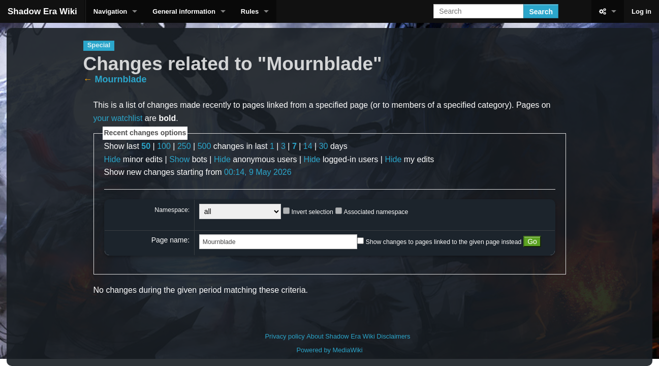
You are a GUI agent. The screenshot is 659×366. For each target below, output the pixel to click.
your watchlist (118, 118)
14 (307, 146)
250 (184, 146)
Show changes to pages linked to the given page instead (443, 242)
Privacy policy (285, 336)
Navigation (110, 11)
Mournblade (121, 79)
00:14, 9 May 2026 (258, 172)
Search (541, 12)
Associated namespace (376, 212)
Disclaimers (393, 336)
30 (323, 146)
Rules (250, 11)
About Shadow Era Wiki (340, 336)
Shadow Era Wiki (42, 11)
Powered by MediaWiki (329, 350)
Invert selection (312, 212)
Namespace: (172, 210)
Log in (641, 11)
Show (179, 159)
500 (204, 146)
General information (183, 11)
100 (164, 146)
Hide (112, 159)
